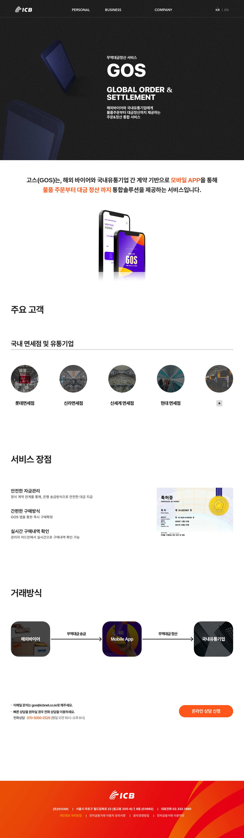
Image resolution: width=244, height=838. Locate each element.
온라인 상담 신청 (206, 711)
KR (218, 9)
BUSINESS (113, 10)
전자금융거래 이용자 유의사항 (107, 815)
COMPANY (163, 10)
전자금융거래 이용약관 (170, 815)
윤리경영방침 (141, 815)
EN (226, 9)
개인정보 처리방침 (71, 815)
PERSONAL (81, 10)
